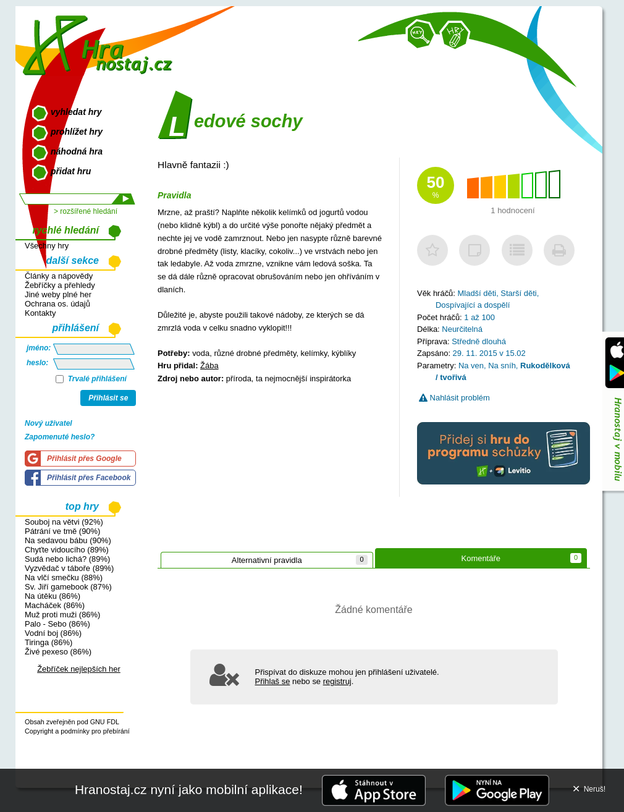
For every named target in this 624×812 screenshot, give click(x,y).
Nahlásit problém (454, 397)
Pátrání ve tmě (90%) (62, 531)
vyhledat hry (76, 112)
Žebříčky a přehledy (60, 285)
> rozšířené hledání (85, 211)
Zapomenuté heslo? (60, 437)
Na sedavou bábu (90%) (68, 540)
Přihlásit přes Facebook (88, 477)
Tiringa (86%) (48, 642)
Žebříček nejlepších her (78, 669)
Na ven (471, 365)
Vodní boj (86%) (53, 633)
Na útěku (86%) (52, 596)
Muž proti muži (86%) (62, 614)
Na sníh (502, 365)
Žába (209, 365)
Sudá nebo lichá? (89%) (67, 559)
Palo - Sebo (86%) (57, 623)
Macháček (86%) (55, 605)
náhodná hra (77, 151)
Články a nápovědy (59, 276)
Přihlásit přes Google (84, 458)
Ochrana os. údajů (57, 303)
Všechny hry (47, 245)
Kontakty (40, 313)
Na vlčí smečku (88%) (64, 577)
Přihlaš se (272, 681)
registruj (337, 681)
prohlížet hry (77, 132)
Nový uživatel (48, 423)
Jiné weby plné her (58, 294)
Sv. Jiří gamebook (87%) (68, 586)
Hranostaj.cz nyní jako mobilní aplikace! (189, 789)
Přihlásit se (108, 398)
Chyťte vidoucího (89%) (67, 549)
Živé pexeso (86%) (58, 651)
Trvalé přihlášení (91, 378)
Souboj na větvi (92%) (64, 522)
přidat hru (71, 171)
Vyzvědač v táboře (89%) (69, 568)
